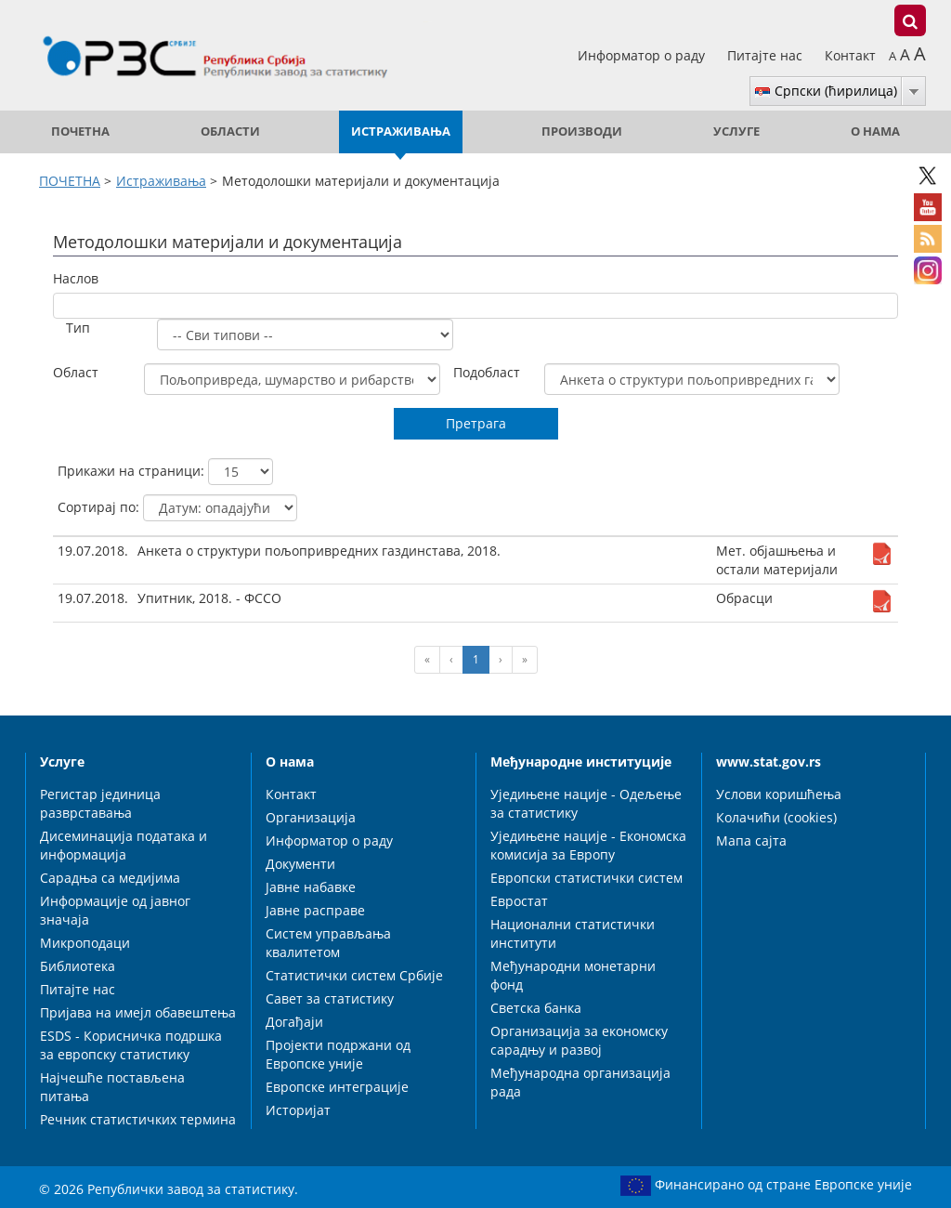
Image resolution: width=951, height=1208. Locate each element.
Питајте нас (766, 55)
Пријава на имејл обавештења (138, 1012)
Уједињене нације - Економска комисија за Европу (588, 845)
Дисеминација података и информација (123, 845)
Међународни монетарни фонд (573, 975)
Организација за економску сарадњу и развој (579, 1040)
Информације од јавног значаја (115, 910)
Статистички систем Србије (354, 975)
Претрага (476, 423)
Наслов (75, 278)
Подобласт (486, 372)
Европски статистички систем (586, 877)
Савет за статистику (330, 998)
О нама (875, 131)
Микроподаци (85, 943)
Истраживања (400, 131)
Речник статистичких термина (138, 1119)
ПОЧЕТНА (80, 131)
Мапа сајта (751, 840)
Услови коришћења (778, 794)
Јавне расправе (315, 910)
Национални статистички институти (572, 933)
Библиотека (77, 966)
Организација (311, 817)
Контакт (850, 55)
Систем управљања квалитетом (328, 943)
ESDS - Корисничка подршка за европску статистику (131, 1045)
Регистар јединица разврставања (100, 803)
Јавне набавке (311, 887)
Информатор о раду (643, 55)
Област (75, 372)
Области (230, 131)
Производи (581, 131)
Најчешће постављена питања (112, 1087)
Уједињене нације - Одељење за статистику (586, 803)
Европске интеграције (337, 1087)
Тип (78, 327)
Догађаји (294, 1022)
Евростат (519, 901)
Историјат (298, 1110)
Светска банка (535, 1008)
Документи (300, 864)
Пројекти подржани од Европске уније (338, 1054)
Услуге (736, 131)
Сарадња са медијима (110, 877)
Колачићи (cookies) (776, 817)
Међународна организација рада (580, 1082)
